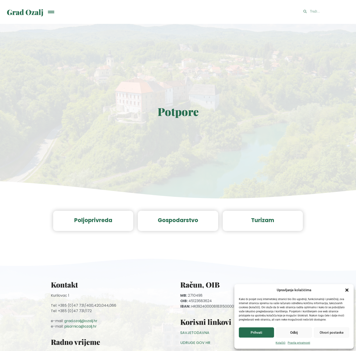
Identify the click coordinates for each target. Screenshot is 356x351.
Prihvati (256, 333)
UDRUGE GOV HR (195, 342)
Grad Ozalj (25, 12)
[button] (347, 290)
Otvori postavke (332, 333)
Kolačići (280, 342)
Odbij (294, 333)
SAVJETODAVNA (194, 332)
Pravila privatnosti (299, 342)
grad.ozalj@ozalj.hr (80, 320)
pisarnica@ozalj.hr (80, 326)
